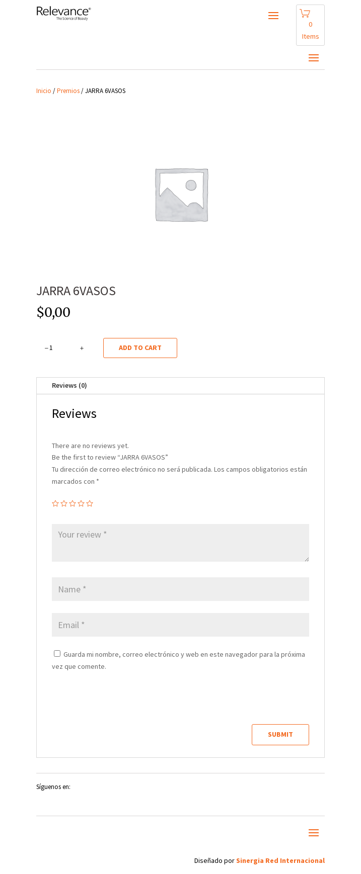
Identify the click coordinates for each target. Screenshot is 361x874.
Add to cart (140, 347)
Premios (68, 90)
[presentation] (121, 702)
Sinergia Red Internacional (280, 860)
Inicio (43, 90)
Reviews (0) (69, 385)
